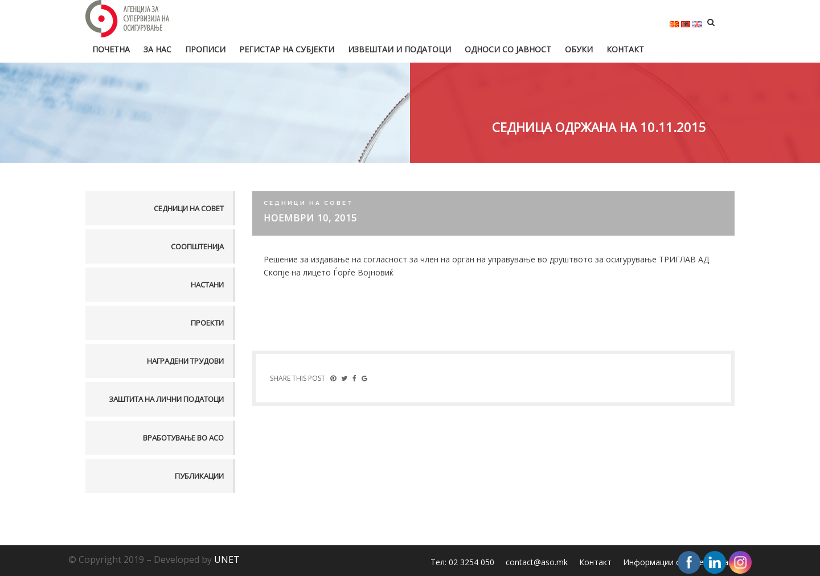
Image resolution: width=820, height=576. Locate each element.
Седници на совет (189, 208)
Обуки (579, 49)
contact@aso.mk (537, 562)
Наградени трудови (185, 361)
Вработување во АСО (183, 438)
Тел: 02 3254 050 (462, 562)
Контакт (625, 49)
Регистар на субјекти (286, 49)
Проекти (207, 323)
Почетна (111, 49)
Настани (207, 284)
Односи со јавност (508, 49)
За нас (157, 49)
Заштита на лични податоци (166, 399)
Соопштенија (197, 246)
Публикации (199, 476)
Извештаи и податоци (399, 49)
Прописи (205, 49)
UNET (227, 559)
